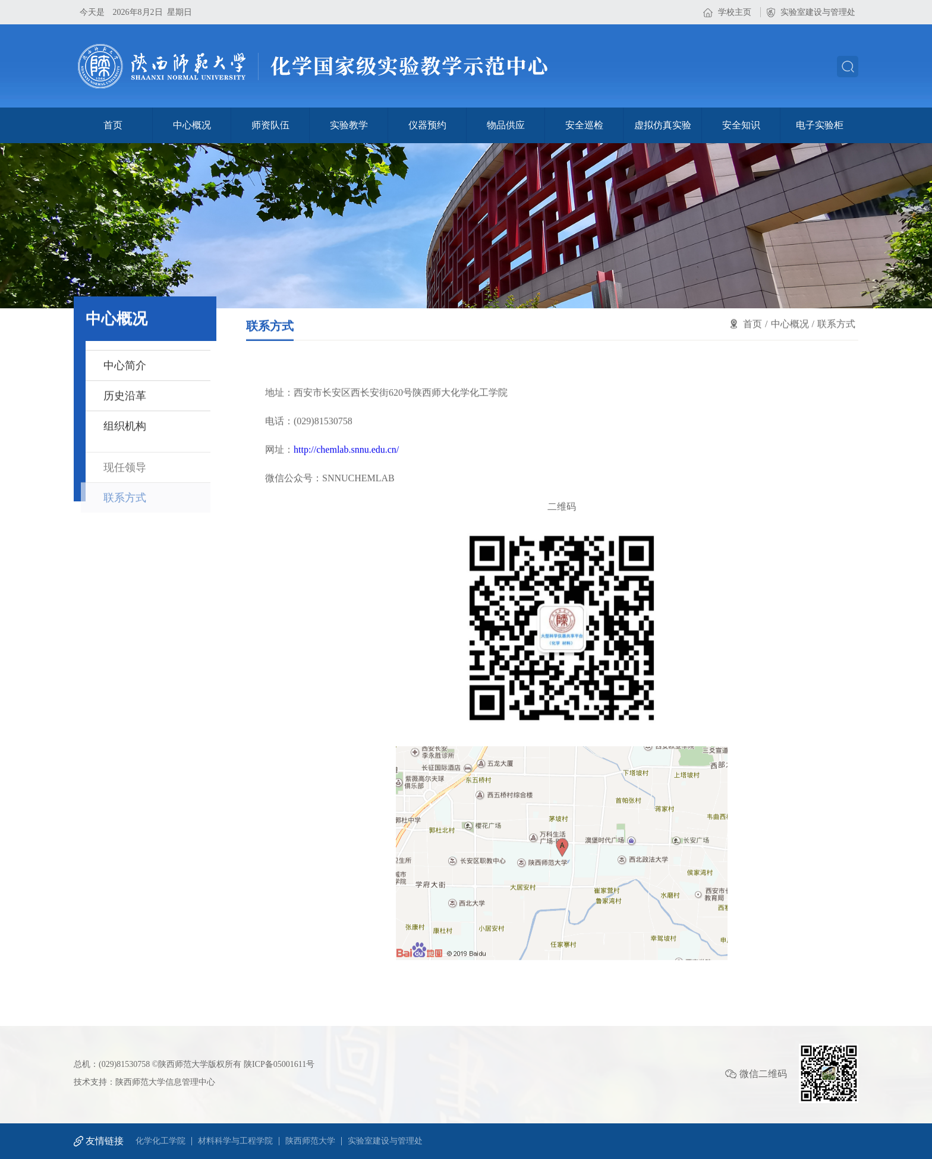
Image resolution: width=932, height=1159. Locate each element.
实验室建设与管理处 (817, 12)
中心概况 (192, 125)
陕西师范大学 (310, 1141)
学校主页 (734, 12)
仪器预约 (427, 125)
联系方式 (124, 509)
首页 (112, 125)
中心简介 (124, 366)
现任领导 (124, 479)
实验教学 (349, 125)
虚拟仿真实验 (662, 125)
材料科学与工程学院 (235, 1141)
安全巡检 (584, 125)
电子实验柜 (819, 125)
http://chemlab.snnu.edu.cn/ (346, 475)
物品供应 (506, 125)
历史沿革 (124, 397)
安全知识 (741, 125)
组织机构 (124, 427)
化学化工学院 (160, 1141)
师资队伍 (270, 125)
